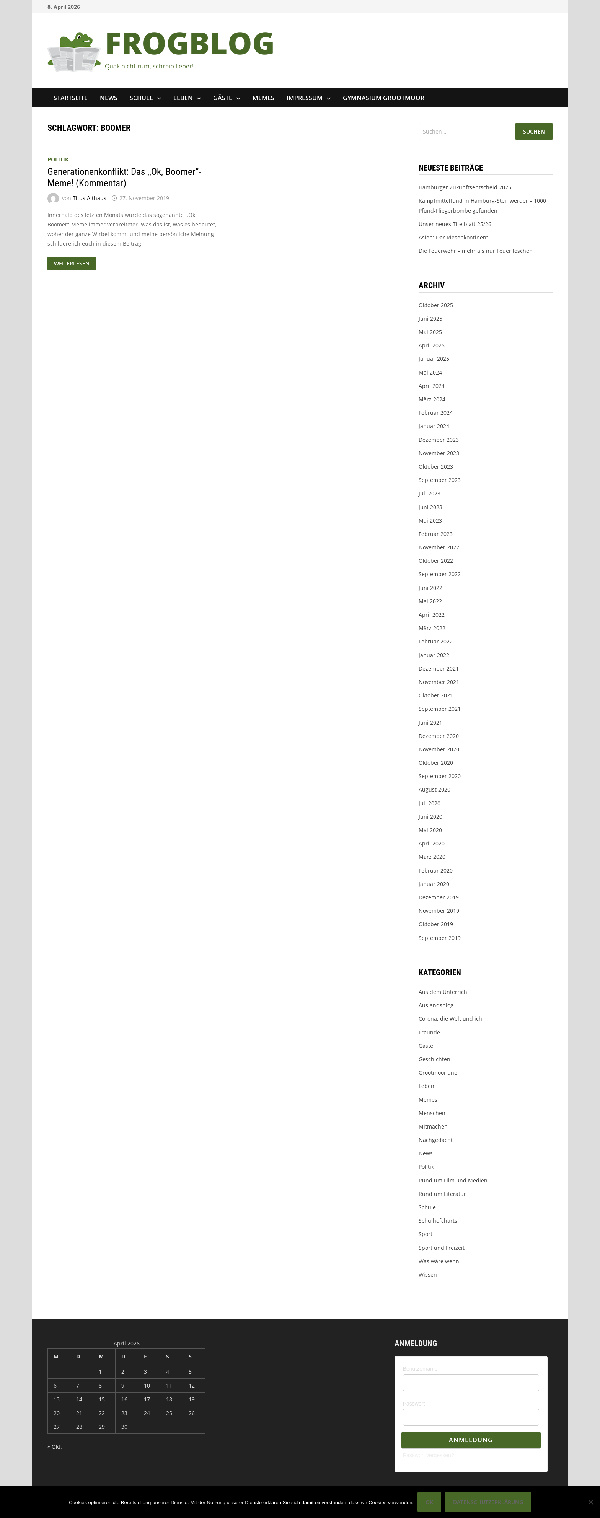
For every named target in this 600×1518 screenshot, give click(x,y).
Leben (183, 98)
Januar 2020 (434, 884)
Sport (425, 1234)
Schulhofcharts (438, 1220)
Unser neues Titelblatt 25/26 (455, 224)
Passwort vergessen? (428, 1455)
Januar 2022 (434, 655)
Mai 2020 (430, 830)
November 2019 (439, 910)
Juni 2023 (430, 507)
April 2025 (432, 345)
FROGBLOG (190, 42)
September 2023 (440, 480)
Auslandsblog (436, 1005)
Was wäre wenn (439, 1261)
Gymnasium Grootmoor (383, 98)
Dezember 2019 (439, 897)
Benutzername (420, 1369)
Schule (141, 98)
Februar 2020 (436, 870)
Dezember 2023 (439, 439)
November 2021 (439, 682)
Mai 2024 (430, 372)
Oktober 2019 (436, 924)
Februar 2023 (436, 533)
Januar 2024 (434, 426)
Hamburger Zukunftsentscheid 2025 (465, 187)
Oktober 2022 (436, 560)
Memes (263, 98)
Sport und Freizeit (442, 1247)
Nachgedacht (436, 1139)
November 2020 (439, 749)
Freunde (429, 1032)
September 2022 (440, 574)
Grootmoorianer (439, 1072)
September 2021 (440, 708)
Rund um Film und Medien (453, 1180)
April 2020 (432, 843)
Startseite (71, 98)
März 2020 (432, 856)
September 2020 (440, 776)
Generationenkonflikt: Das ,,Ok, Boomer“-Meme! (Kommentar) (124, 177)
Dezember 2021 (439, 668)
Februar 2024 (436, 412)
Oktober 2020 (436, 762)
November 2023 (439, 453)
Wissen (428, 1274)
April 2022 (432, 614)
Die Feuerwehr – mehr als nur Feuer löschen (476, 250)
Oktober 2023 (436, 466)
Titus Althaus (89, 198)
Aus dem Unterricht (444, 991)
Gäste (222, 98)
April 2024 (432, 385)
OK (429, 1502)
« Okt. (54, 1446)
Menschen (432, 1113)
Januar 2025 (434, 358)
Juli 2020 (429, 803)
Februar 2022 (436, 641)
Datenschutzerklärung (488, 1502)
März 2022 (432, 628)
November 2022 (439, 547)
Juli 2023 (429, 493)
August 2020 (434, 789)
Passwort (414, 1404)
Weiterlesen (75, 263)
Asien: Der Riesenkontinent (453, 237)
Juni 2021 (430, 722)
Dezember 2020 (439, 735)
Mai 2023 (430, 520)
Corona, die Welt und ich (450, 1018)
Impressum (305, 98)
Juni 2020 (430, 816)
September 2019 (440, 937)
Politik (57, 159)
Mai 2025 (430, 332)
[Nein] (590, 1502)
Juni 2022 (430, 587)
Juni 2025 (430, 318)
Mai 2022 (430, 601)
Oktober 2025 (436, 305)
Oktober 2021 (436, 695)
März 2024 (432, 399)
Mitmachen (433, 1126)
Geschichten (434, 1059)
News (108, 98)
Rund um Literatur (442, 1193)
